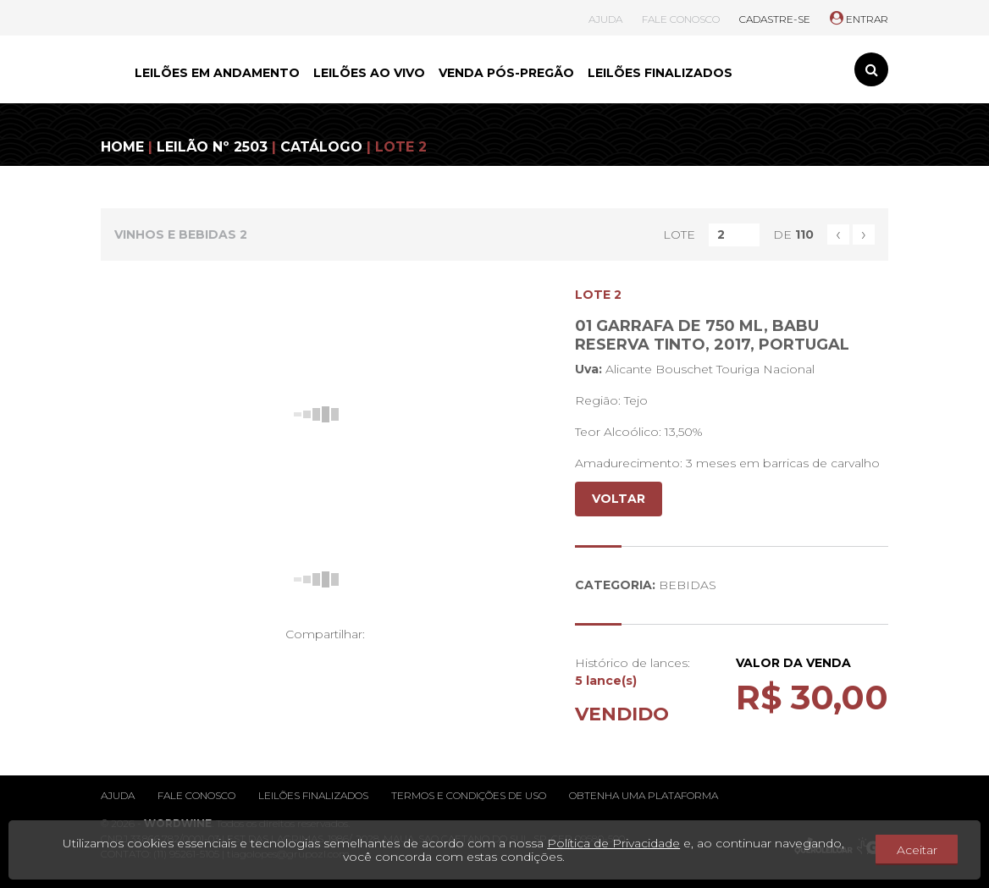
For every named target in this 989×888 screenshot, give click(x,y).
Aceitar (917, 850)
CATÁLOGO (321, 147)
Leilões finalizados (313, 795)
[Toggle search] (871, 69)
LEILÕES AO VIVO (369, 72)
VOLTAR (618, 498)
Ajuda (118, 795)
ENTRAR (859, 19)
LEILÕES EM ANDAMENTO (217, 72)
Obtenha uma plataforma (643, 795)
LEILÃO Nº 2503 (212, 147)
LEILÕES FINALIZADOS (660, 72)
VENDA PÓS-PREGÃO (506, 72)
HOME (122, 147)
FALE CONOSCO (681, 19)
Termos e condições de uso (468, 795)
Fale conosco (196, 795)
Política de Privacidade (613, 843)
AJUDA (605, 19)
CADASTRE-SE (774, 19)
